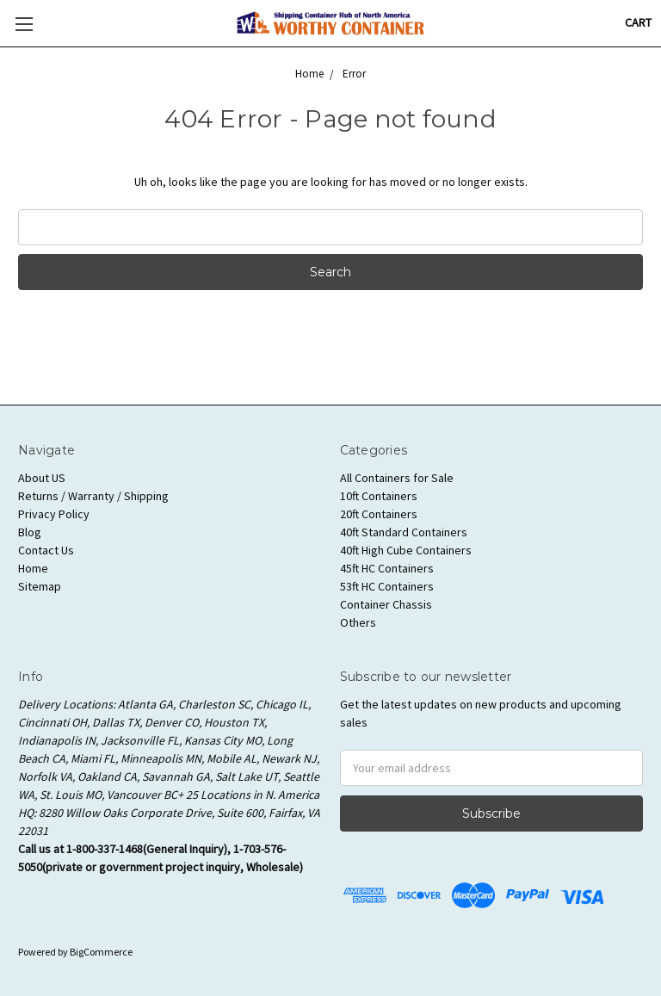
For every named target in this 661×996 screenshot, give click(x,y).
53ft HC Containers (387, 586)
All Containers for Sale (397, 478)
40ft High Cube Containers (406, 550)
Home (33, 568)
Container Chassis (386, 604)
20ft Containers (378, 514)
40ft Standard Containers (403, 532)
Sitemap (39, 586)
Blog (29, 532)
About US (41, 478)
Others (358, 622)
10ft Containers (378, 496)
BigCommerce (101, 951)
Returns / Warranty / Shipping (93, 496)
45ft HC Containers (387, 568)
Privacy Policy (54, 514)
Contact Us (46, 550)
